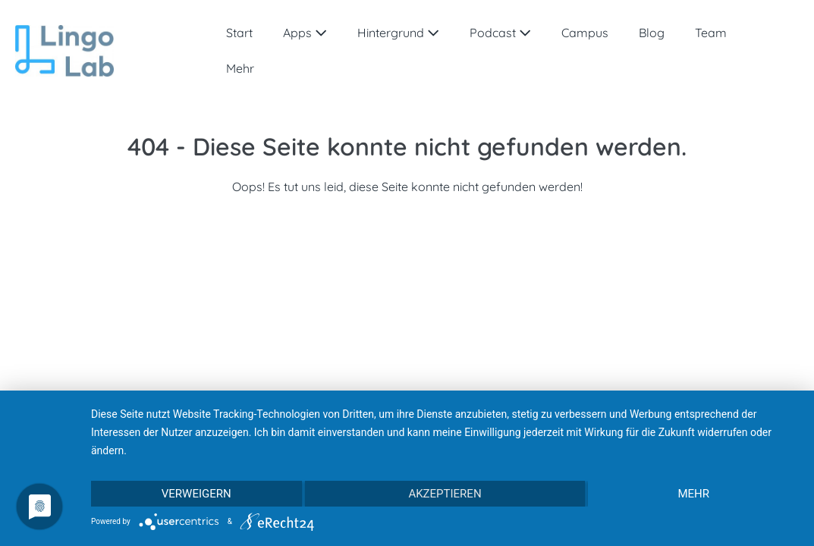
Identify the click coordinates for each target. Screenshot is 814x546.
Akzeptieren (444, 493)
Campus (584, 32)
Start (239, 32)
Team (711, 32)
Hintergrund (398, 32)
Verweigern (196, 493)
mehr (693, 493)
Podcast (500, 32)
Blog (652, 32)
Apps (305, 32)
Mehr (240, 68)
